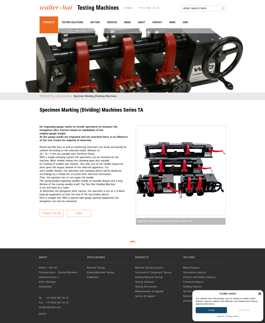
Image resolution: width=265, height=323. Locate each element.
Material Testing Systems (149, 268)
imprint (42, 314)
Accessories (63, 96)
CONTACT (157, 22)
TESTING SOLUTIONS (72, 22)
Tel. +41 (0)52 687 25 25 (53, 298)
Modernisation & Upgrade (149, 291)
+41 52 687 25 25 (148, 8)
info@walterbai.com (50, 307)
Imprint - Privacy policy (227, 316)
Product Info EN (51, 213)
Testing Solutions (144, 282)
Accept (211, 310)
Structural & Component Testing (153, 272)
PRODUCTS (49, 22)
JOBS (185, 22)
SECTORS (95, 22)
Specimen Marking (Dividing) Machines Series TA (165, 221)
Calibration (93, 277)
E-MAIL (128, 8)
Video (79, 213)
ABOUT (141, 22)
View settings (244, 310)
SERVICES (112, 22)
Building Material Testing (148, 277)
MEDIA (127, 22)
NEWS (172, 22)
